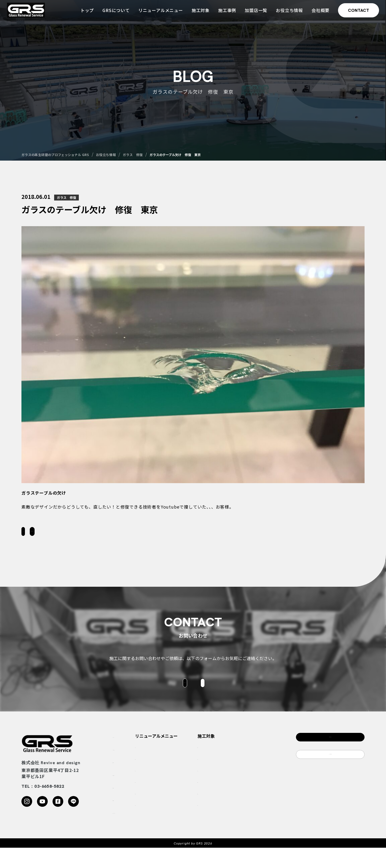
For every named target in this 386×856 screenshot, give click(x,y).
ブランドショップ (255, 813)
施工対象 (199, 13)
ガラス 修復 (66, 197)
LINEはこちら (227, 689)
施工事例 (226, 13)
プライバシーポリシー (134, 820)
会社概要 (319, 13)
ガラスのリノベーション (196, 813)
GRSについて (114, 13)
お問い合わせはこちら (108, 533)
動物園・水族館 (253, 790)
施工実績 (121, 769)
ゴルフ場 (247, 767)
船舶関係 (247, 779)
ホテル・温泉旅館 (255, 755)
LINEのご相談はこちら (330, 769)
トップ (85, 13)
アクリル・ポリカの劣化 (195, 802)
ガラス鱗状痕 (186, 755)
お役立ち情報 (287, 13)
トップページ (125, 744)
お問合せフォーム (159, 689)
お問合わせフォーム (330, 747)
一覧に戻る (48, 533)
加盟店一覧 (254, 13)
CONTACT (357, 13)
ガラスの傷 (184, 779)
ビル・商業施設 (253, 802)
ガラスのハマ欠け (190, 790)
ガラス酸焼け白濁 (190, 767)
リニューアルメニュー (159, 13)
